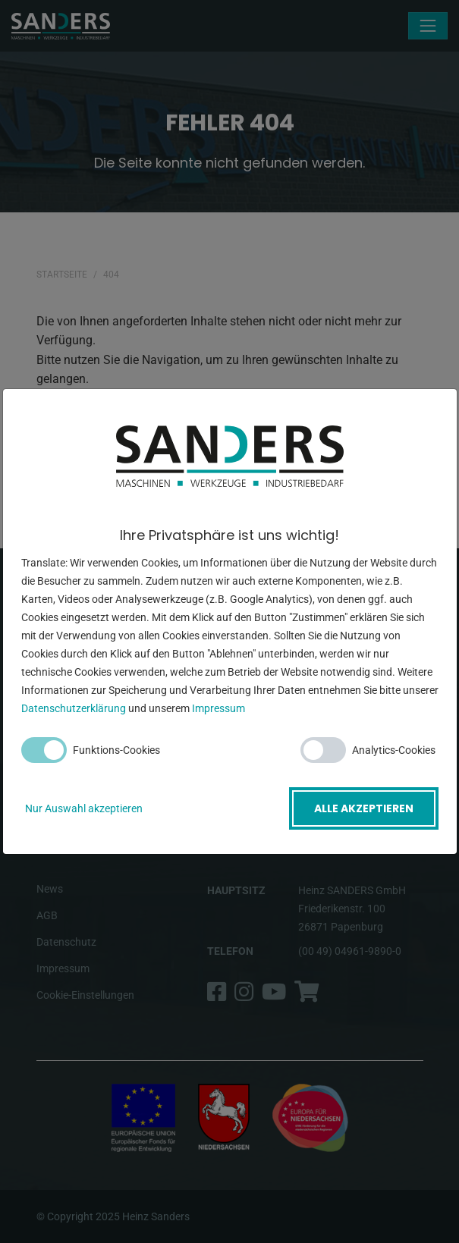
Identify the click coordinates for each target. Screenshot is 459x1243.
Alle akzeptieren (363, 808)
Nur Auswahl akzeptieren (84, 808)
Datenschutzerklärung (73, 708)
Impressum (218, 708)
